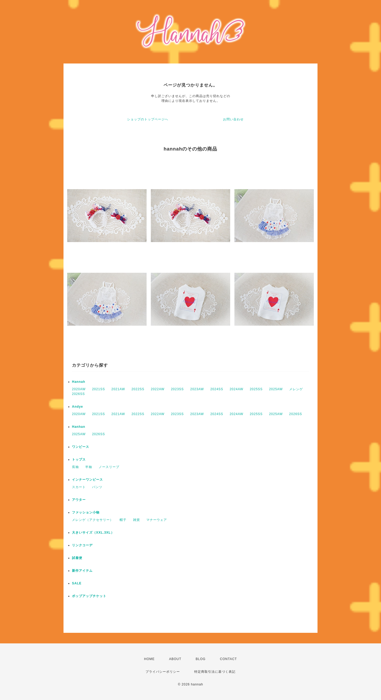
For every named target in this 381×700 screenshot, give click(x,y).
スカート (79, 487)
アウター (79, 500)
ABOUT (175, 659)
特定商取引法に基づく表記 (214, 672)
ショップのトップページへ (147, 119)
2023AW (197, 389)
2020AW (79, 389)
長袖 (75, 467)
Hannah (78, 382)
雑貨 (136, 520)
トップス (79, 459)
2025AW (276, 389)
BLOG (201, 659)
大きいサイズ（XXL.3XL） (93, 532)
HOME (149, 659)
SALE (76, 583)
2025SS (256, 389)
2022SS (137, 389)
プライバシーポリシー (163, 672)
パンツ (97, 487)
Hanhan (78, 427)
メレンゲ (296, 389)
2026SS (78, 394)
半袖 (88, 467)
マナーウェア (156, 520)
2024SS (216, 389)
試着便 (77, 558)
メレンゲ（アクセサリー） (92, 520)
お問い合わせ (233, 119)
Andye (77, 406)
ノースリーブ (109, 467)
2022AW (158, 389)
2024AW (236, 389)
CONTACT (228, 659)
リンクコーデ (82, 545)
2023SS (177, 389)
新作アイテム (82, 570)
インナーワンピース (87, 479)
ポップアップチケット (89, 596)
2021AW (118, 389)
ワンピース (80, 447)
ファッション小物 (85, 512)
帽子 (123, 520)
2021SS (98, 389)
